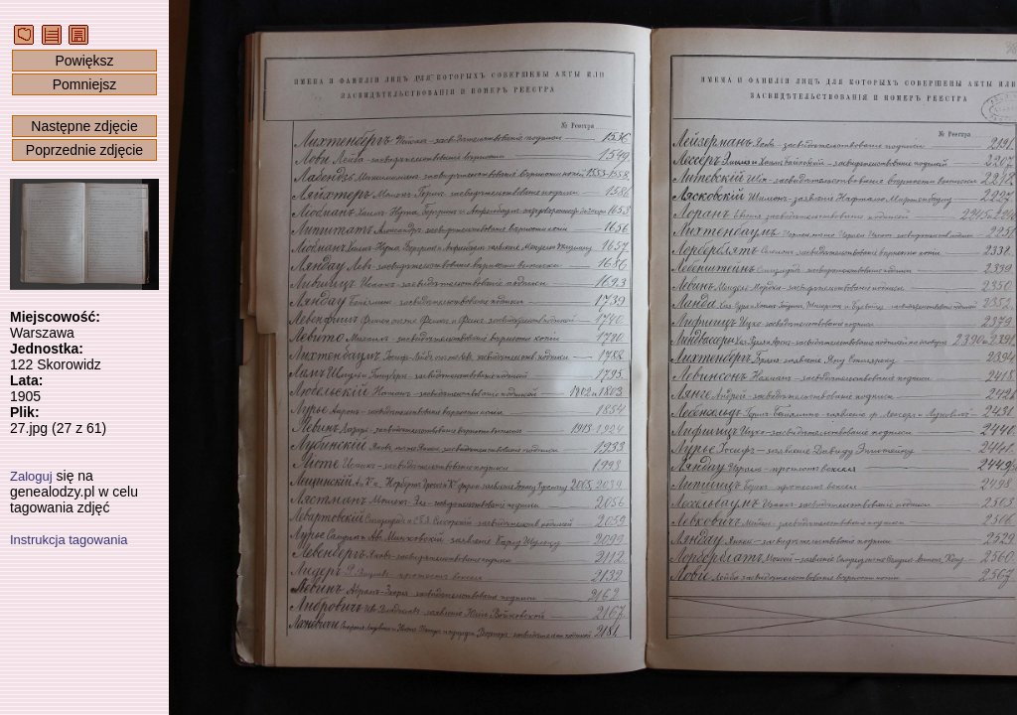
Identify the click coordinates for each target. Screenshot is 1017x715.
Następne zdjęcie (84, 126)
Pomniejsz (85, 84)
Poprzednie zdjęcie (84, 150)
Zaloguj (31, 476)
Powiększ (84, 61)
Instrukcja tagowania (69, 539)
